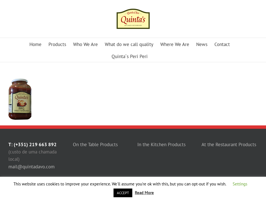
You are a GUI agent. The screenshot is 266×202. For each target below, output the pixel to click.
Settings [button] (240, 184)
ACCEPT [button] (123, 192)
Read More (144, 192)
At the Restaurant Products (229, 144)
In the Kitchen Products (161, 144)
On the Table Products (95, 144)
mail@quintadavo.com (31, 167)
